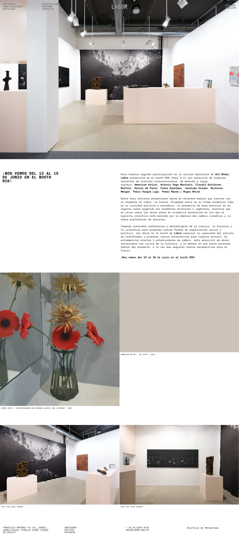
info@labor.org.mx (137, 530)
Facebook (69, 532)
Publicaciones (13, 7)
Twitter (69, 530)
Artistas (9, 4)
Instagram (70, 528)
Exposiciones (51, 4)
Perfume (47, 7)
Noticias (9, 9)
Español (230, 5)
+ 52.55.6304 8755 (137, 528)
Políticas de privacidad (202, 528)
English (230, 8)
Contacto (48, 9)
